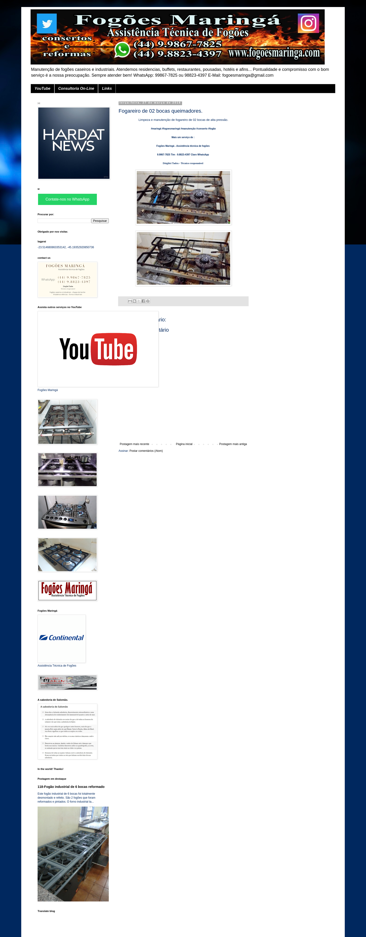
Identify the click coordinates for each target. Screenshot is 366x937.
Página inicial (184, 444)
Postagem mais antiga (233, 444)
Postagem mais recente (134, 444)
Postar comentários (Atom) (146, 450)
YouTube (42, 88)
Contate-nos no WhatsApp (67, 199)
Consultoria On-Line (76, 88)
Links (107, 88)
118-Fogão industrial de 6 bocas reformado (71, 787)
